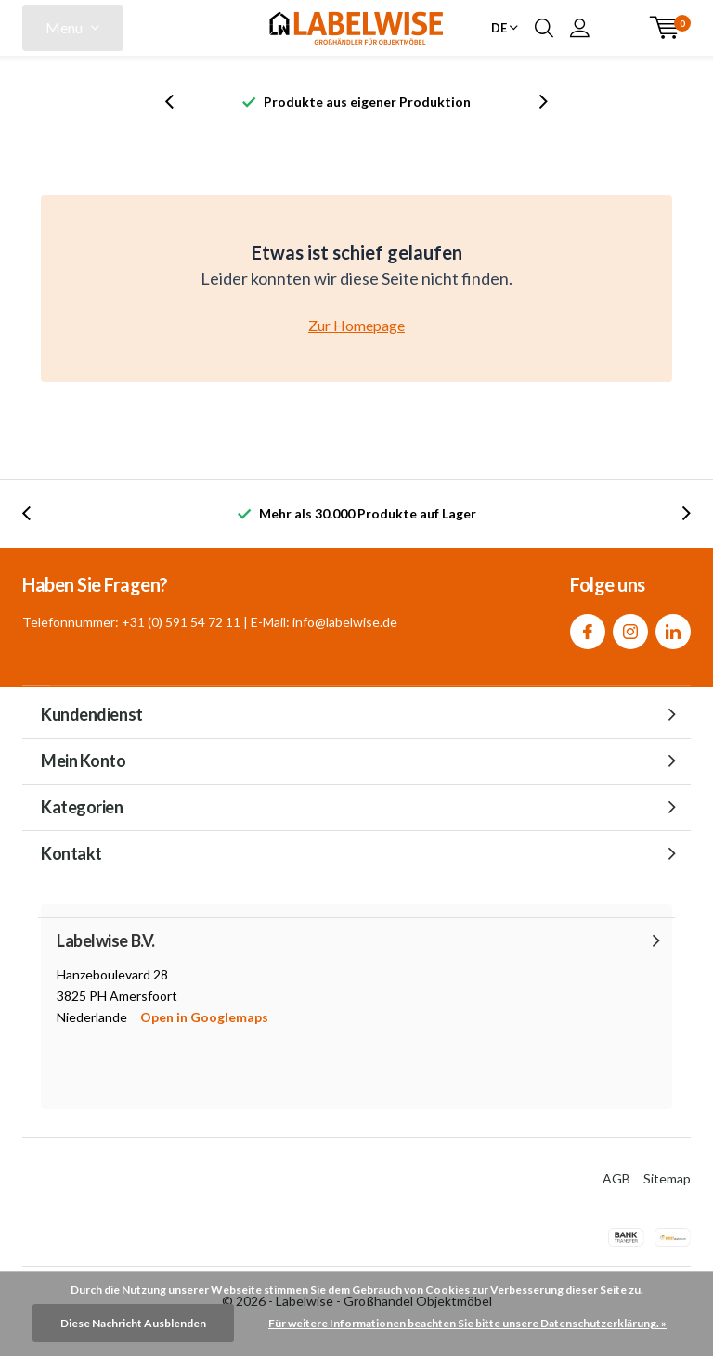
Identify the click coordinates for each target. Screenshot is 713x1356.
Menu (64, 27)
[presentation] (179, 101)
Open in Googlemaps (204, 1017)
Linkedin (673, 627)
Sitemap (667, 1178)
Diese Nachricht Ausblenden (133, 1323)
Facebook (587, 627)
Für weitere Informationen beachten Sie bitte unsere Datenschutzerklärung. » (467, 1323)
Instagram (630, 627)
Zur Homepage (356, 325)
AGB (616, 1178)
